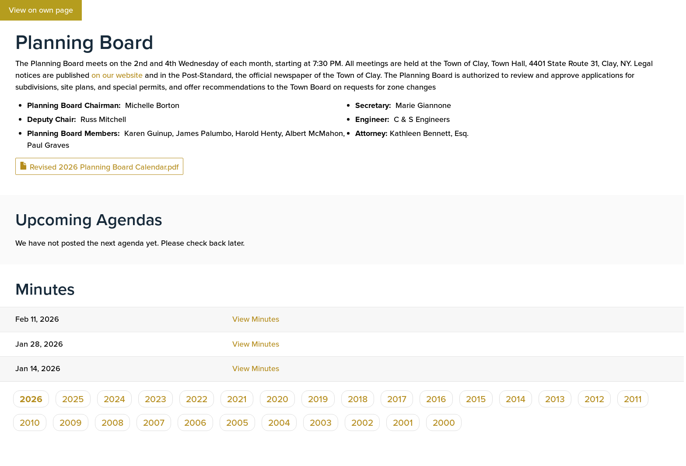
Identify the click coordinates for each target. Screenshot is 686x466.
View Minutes (255, 319)
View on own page (41, 10)
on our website (117, 75)
